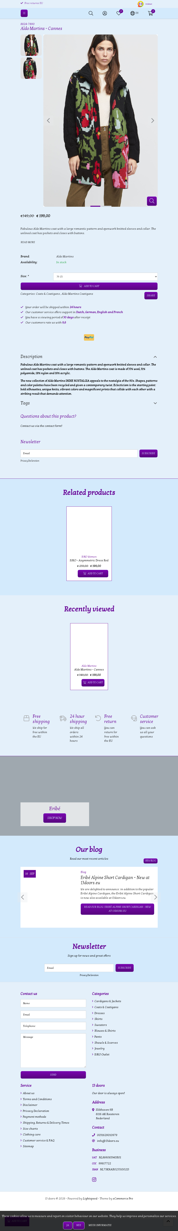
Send (53, 1074)
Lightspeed (90, 1198)
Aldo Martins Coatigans (77, 294)
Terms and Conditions (37, 1099)
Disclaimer (29, 1105)
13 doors (98, 1086)
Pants (98, 1036)
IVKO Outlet (101, 1054)
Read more (28, 242)
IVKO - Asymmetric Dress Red (89, 560)
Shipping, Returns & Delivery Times (45, 1122)
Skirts (98, 1019)
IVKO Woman (89, 556)
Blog (83, 872)
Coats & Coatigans (48, 294)
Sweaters (100, 1025)
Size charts (30, 1128)
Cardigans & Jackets (107, 1001)
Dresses (99, 1013)
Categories (100, 994)
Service (25, 1086)
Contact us (28, 994)
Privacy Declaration (29, 460)
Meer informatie (100, 1225)
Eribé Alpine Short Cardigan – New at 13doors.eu (115, 880)
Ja (67, 1225)
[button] (134, 13)
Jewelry (99, 1048)
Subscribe (148, 453)
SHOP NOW (54, 818)
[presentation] (48, 121)
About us (28, 1093)
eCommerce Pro (123, 1198)
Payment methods (34, 1116)
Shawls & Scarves (106, 1042)
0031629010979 (107, 1135)
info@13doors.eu (108, 1141)
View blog (150, 861)
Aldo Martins (65, 256)
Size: (24, 276)
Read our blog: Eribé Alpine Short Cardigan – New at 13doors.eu (118, 908)
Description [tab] (31, 356)
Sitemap (28, 1146)
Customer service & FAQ (38, 1140)
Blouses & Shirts (105, 1030)
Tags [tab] (25, 403)
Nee (78, 1225)
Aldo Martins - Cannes (89, 669)
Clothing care (31, 1134)
